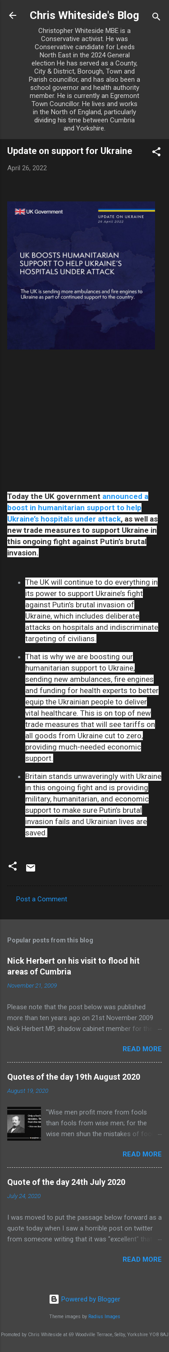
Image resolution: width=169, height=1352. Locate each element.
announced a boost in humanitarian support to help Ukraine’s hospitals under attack (77, 507)
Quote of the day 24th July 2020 (66, 1182)
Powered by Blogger (84, 1299)
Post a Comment (41, 899)
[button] (156, 153)
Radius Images (104, 1316)
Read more (142, 1049)
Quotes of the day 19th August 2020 (73, 1077)
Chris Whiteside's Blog (84, 15)
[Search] (156, 18)
